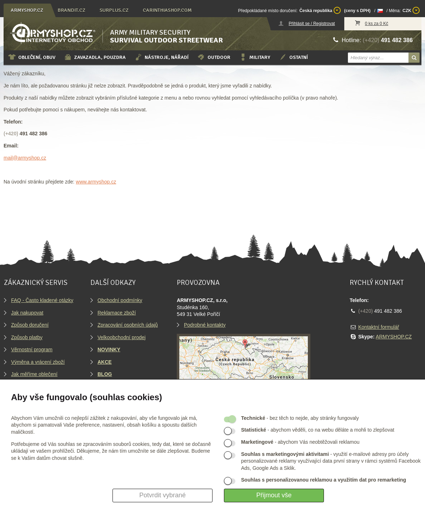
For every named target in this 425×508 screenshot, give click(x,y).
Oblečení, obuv (31, 57)
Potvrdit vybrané (162, 495)
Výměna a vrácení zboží (38, 362)
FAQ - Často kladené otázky (42, 300)
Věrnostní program (31, 349)
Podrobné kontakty (205, 325)
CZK (411, 10)
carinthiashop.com (167, 10)
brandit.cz (71, 10)
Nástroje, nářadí (161, 57)
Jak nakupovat (27, 313)
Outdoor (213, 57)
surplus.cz (114, 10)
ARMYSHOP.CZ (394, 336)
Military (254, 57)
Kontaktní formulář (378, 327)
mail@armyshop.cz (25, 158)
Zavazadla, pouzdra (95, 57)
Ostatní (293, 57)
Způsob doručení (30, 325)
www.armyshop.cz (96, 182)
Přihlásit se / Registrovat (312, 23)
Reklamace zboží (117, 313)
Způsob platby (26, 337)
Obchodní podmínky (120, 300)
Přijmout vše (273, 495)
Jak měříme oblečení (34, 374)
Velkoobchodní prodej (122, 337)
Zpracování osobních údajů (128, 325)
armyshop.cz (27, 10)
